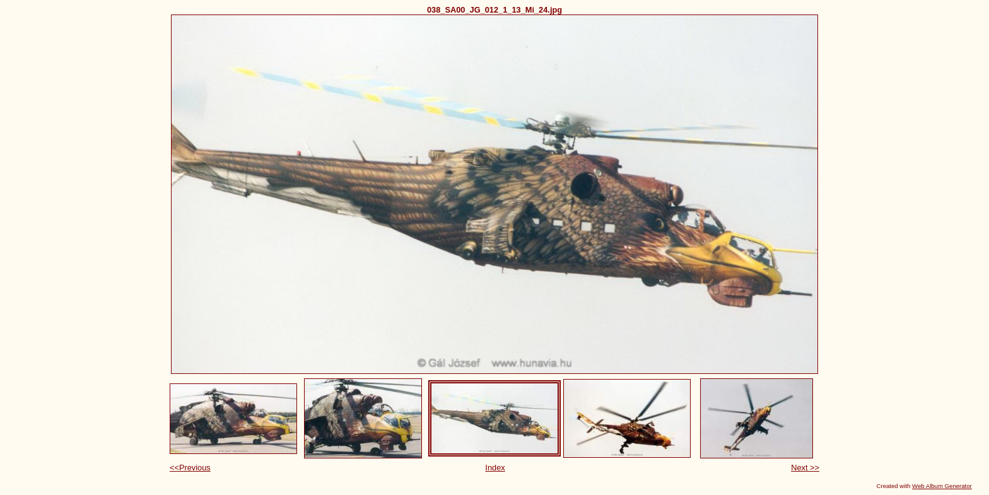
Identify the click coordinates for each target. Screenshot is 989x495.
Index (495, 467)
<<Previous (190, 467)
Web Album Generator (942, 485)
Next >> (805, 467)
